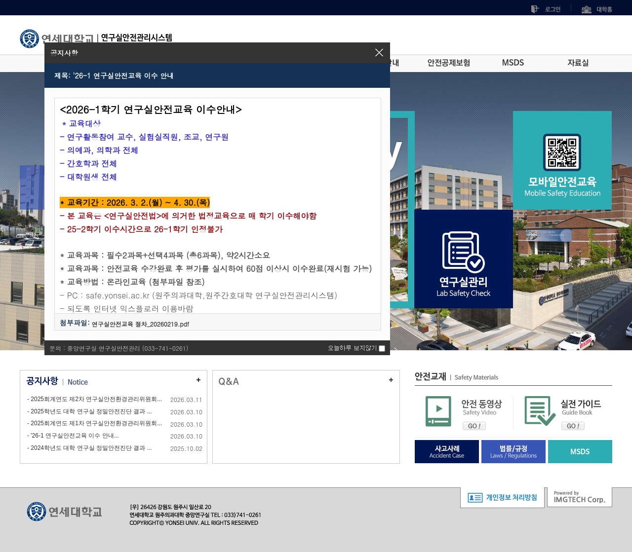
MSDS (513, 63)
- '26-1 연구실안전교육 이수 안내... (73, 436)
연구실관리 (463, 266)
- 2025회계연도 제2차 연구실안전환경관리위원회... (94, 399)
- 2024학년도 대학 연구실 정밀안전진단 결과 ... (89, 448)
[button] (379, 53)
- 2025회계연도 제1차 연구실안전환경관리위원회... (94, 423)
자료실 (578, 63)
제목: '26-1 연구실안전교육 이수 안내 (114, 75)
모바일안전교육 (562, 167)
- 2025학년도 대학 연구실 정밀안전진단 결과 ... (89, 411)
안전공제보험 (448, 63)
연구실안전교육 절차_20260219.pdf (140, 324)
